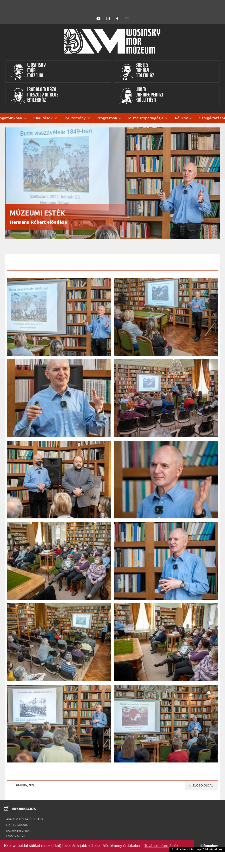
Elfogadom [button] (209, 846)
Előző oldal (200, 785)
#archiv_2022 (25, 785)
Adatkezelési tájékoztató (24, 819)
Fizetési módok (17, 824)
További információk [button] (161, 846)
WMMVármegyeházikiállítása (141, 96)
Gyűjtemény (77, 118)
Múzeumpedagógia (149, 118)
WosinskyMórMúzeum (28, 71)
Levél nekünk (15, 836)
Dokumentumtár (18, 830)
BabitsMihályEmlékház (136, 71)
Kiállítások (45, 118)
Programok (110, 118)
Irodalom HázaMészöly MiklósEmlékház (35, 96)
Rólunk (184, 118)
